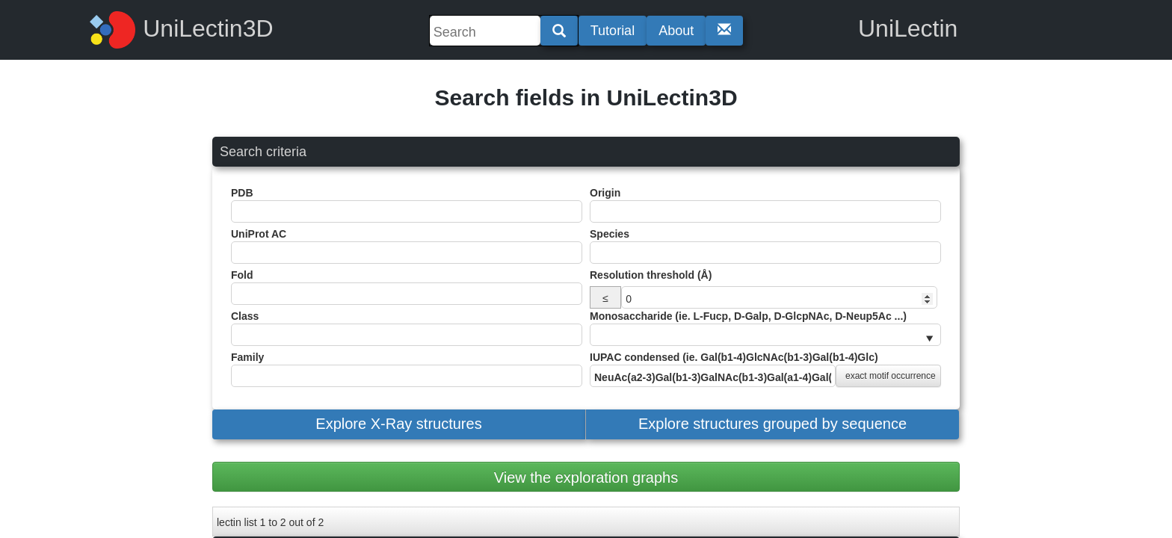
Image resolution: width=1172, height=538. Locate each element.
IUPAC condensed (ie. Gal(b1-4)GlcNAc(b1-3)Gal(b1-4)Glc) (765, 369)
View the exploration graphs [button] (586, 477)
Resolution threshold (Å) (651, 275)
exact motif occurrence (890, 376)
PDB (406, 205)
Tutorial (612, 30)
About (676, 30)
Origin (765, 205)
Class (406, 328)
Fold (406, 287)
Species (765, 246)
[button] (398, 424)
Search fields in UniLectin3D (585, 97)
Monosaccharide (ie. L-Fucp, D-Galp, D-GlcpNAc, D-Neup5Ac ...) (765, 328)
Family (406, 369)
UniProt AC (406, 246)
